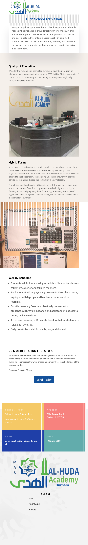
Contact (32, 509)
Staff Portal (34, 504)
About (32, 498)
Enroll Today (44, 379)
